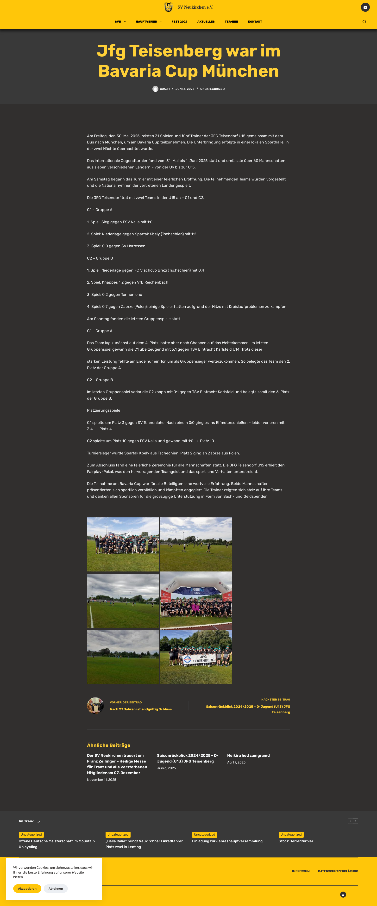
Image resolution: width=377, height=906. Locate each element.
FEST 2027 (179, 21)
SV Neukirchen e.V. (195, 7)
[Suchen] (364, 22)
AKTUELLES (206, 21)
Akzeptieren (27, 888)
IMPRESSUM (301, 871)
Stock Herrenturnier (296, 841)
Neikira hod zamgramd (248, 755)
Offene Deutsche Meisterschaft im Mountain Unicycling (57, 844)
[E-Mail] (365, 7)
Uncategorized (212, 89)
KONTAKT (255, 21)
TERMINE (231, 21)
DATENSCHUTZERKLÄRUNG (338, 871)
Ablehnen (56, 888)
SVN (121, 22)
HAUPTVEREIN (149, 22)
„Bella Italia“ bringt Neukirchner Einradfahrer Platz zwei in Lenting (144, 844)
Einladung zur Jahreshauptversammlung (227, 841)
